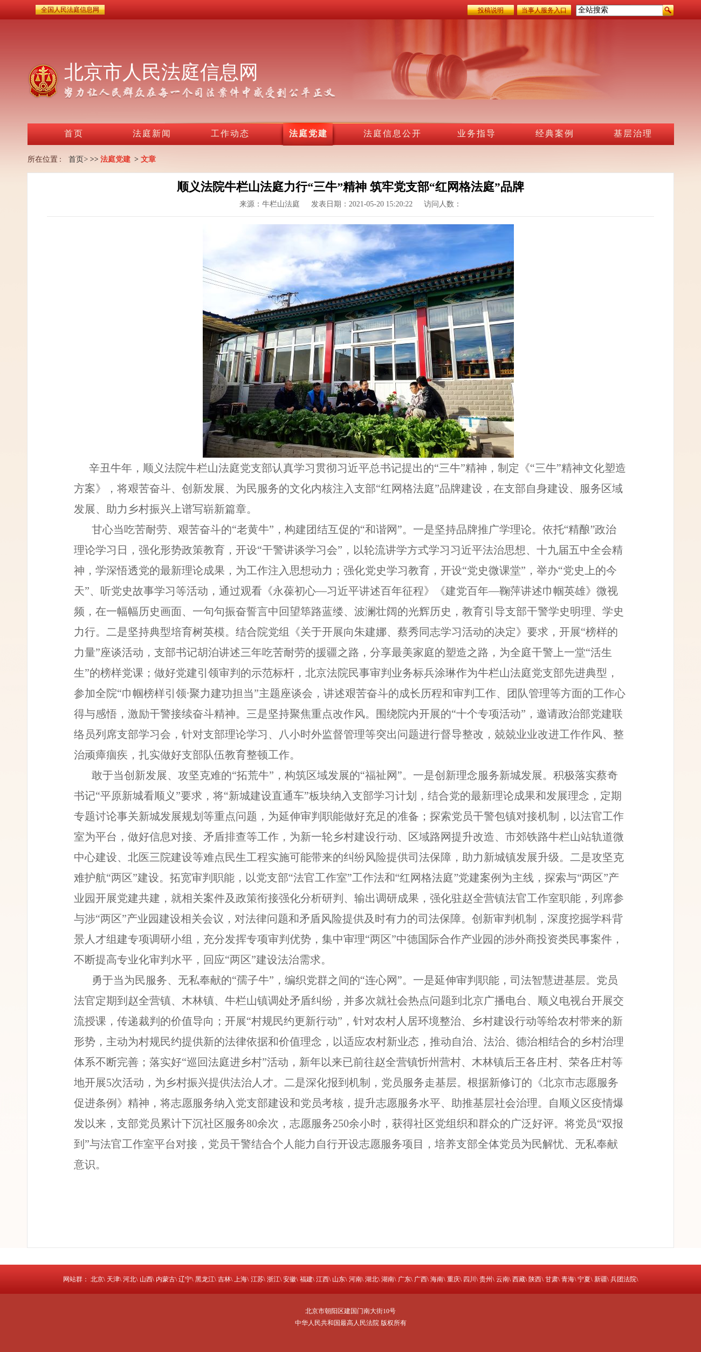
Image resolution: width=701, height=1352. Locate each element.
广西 (420, 1279)
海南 (436, 1279)
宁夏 (584, 1279)
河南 (355, 1279)
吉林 (224, 1279)
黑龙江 (205, 1279)
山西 (146, 1279)
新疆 (600, 1279)
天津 (113, 1279)
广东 (404, 1279)
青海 (567, 1279)
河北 (129, 1279)
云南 (502, 1279)
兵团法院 (623, 1279)
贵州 (485, 1279)
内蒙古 (165, 1279)
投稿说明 (491, 10)
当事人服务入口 (544, 10)
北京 (97, 1279)
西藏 (518, 1279)
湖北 (371, 1279)
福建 (306, 1279)
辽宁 (184, 1279)
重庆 (453, 1279)
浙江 (273, 1279)
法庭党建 (115, 159)
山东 (338, 1279)
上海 (240, 1279)
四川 (469, 1279)
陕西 (534, 1279)
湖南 (387, 1279)
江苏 (257, 1279)
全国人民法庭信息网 (70, 9)
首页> (78, 159)
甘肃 (551, 1279)
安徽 (289, 1279)
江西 (322, 1279)
